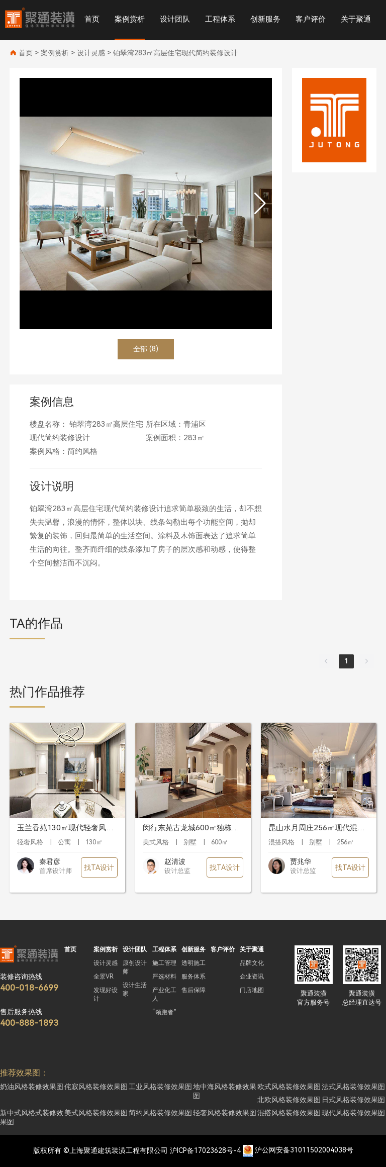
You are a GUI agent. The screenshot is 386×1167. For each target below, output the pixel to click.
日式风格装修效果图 (353, 1100)
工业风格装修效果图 (160, 1087)
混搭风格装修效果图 (289, 1113)
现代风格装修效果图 (353, 1113)
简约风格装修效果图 (160, 1113)
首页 (92, 19)
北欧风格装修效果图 (289, 1100)
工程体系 (220, 19)
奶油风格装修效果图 (31, 1087)
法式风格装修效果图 (353, 1087)
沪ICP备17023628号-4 (205, 1150)
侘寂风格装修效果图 (96, 1087)
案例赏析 (130, 19)
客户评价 (311, 19)
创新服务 (265, 19)
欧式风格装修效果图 (289, 1087)
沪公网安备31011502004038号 (304, 1150)
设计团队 (175, 19)
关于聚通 (356, 19)
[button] (260, 203)
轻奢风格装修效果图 (224, 1113)
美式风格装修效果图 (96, 1113)
